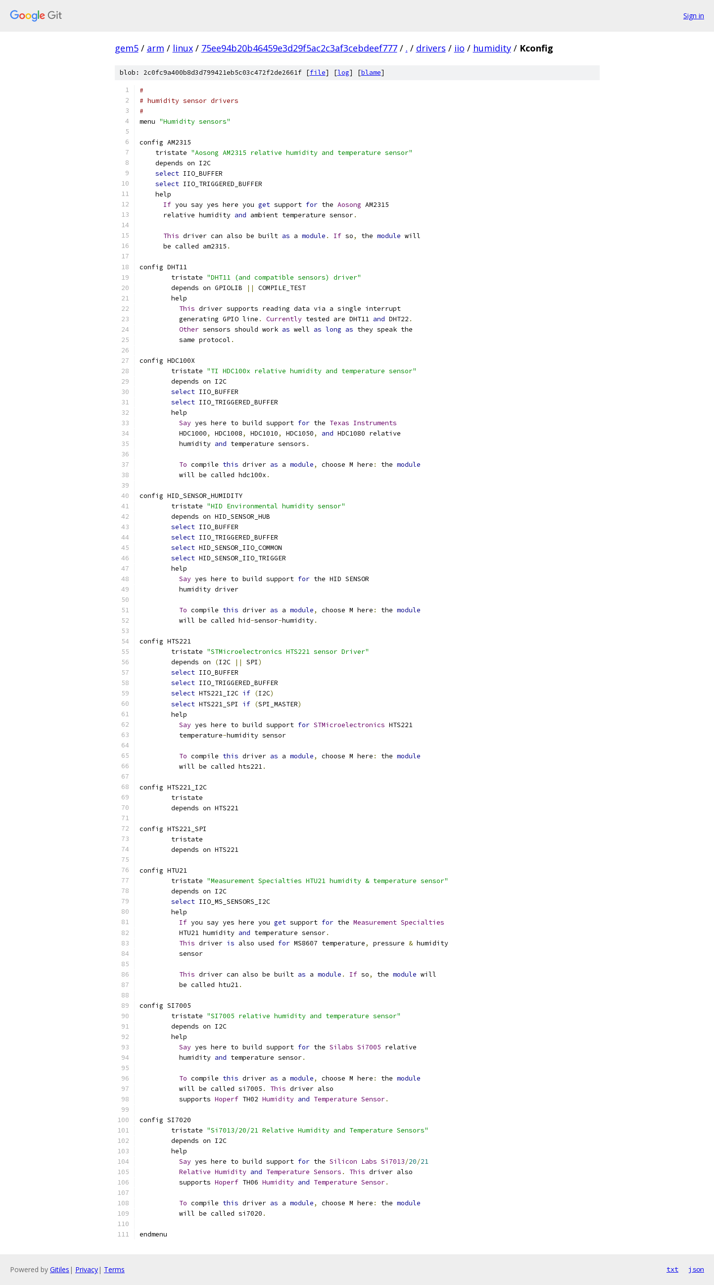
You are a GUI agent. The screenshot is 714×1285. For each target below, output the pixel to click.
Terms (114, 1269)
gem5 (127, 48)
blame (371, 72)
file (318, 72)
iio (459, 48)
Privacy (86, 1269)
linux (183, 48)
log (343, 72)
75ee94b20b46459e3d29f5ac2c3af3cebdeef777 (299, 48)
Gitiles (59, 1269)
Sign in (693, 15)
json (696, 1269)
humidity (492, 48)
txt (672, 1269)
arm (155, 48)
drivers (431, 48)
